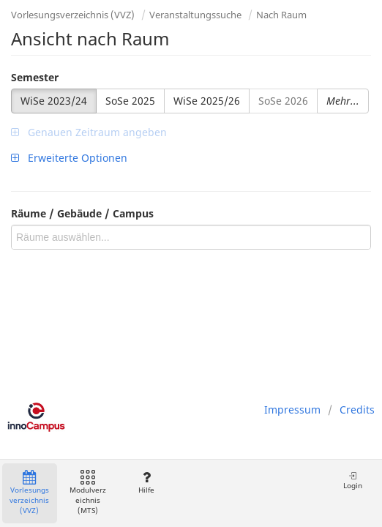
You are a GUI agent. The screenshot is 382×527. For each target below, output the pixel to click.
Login (352, 480)
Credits (357, 409)
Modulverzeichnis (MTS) (88, 493)
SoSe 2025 (130, 101)
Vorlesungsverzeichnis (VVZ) (73, 14)
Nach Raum (281, 14)
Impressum (292, 409)
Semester (35, 77)
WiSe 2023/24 (53, 101)
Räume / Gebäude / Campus (82, 213)
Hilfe (146, 483)
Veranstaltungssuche (195, 14)
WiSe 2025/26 (206, 101)
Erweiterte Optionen (69, 158)
